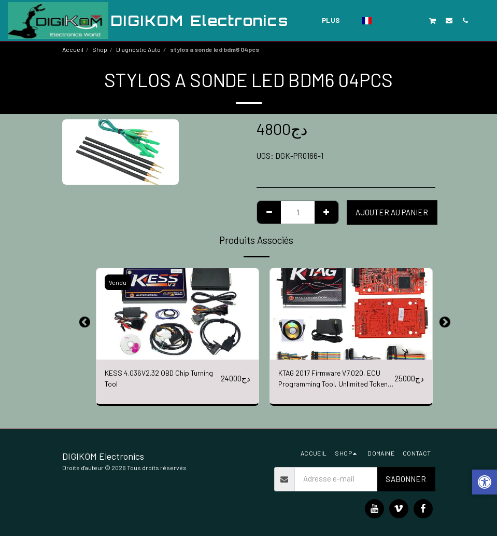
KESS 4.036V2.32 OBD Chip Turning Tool (150, 379)
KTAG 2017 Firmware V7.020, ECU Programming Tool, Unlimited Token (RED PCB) (333, 380)
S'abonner (406, 479)
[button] (384, 20)
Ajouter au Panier (392, 212)
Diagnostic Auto (138, 49)
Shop (99, 49)
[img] (177, 314)
